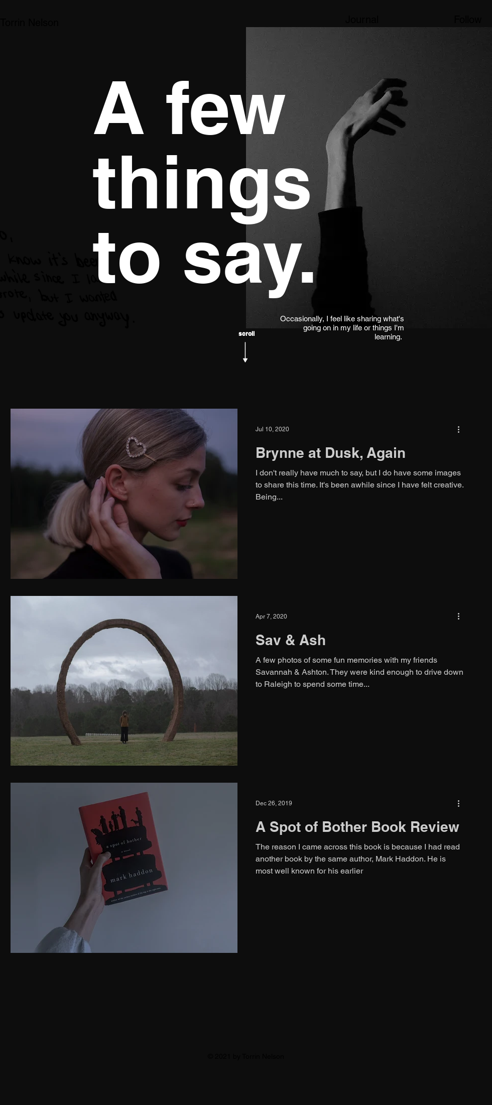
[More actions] (462, 429)
